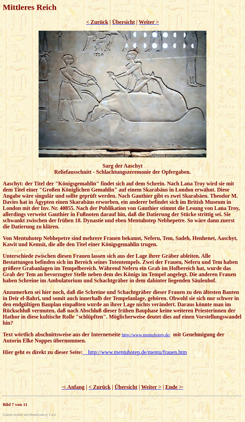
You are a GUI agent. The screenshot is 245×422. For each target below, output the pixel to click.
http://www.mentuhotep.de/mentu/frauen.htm (135, 352)
